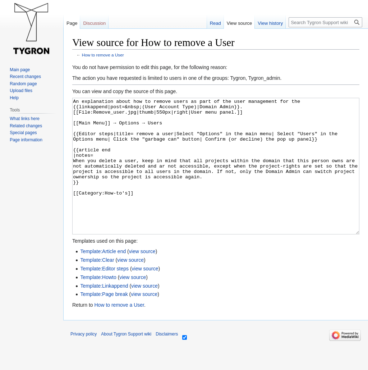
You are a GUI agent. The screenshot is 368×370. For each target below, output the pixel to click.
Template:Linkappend (104, 313)
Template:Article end (103, 278)
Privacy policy (83, 361)
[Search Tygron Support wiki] (325, 22)
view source (142, 278)
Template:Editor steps (104, 295)
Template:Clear (97, 287)
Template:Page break (104, 321)
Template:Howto (98, 304)
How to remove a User (103, 54)
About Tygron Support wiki (126, 361)
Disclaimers (167, 361)
